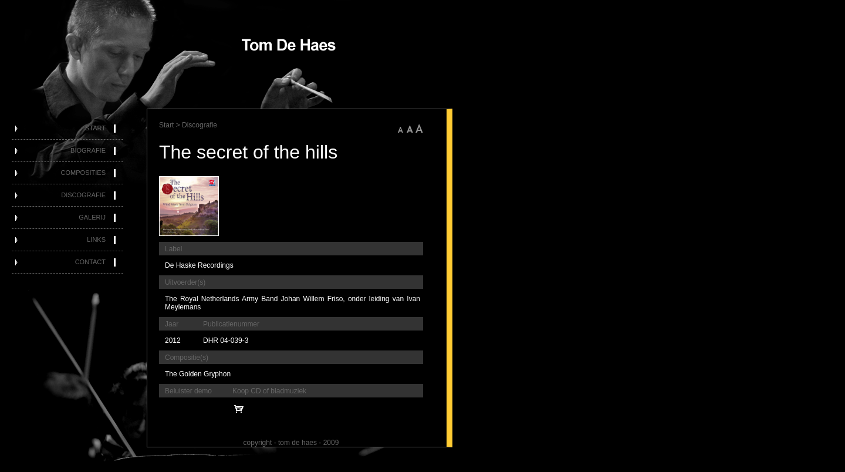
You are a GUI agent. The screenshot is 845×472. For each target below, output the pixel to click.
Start (95, 128)
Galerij (92, 217)
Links (96, 239)
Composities (83, 172)
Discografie (83, 194)
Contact (90, 261)
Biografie (88, 150)
